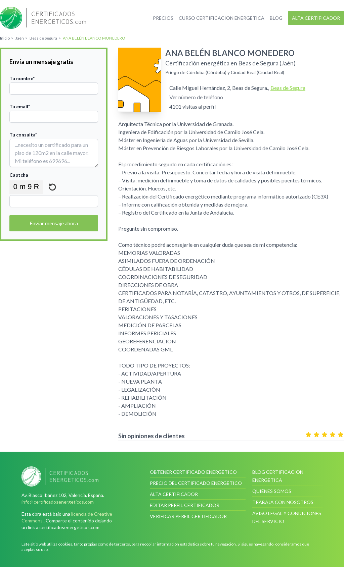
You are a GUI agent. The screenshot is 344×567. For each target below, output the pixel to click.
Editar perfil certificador (184, 505)
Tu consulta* (23, 134)
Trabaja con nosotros (282, 502)
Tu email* (19, 106)
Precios (163, 18)
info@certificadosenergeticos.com (58, 502)
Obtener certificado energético (193, 472)
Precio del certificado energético (196, 483)
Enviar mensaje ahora (54, 223)
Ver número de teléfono (196, 97)
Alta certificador (316, 18)
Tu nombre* (22, 78)
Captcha (18, 175)
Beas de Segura (287, 87)
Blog (276, 18)
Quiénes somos (271, 491)
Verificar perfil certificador (188, 516)
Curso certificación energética (221, 18)
